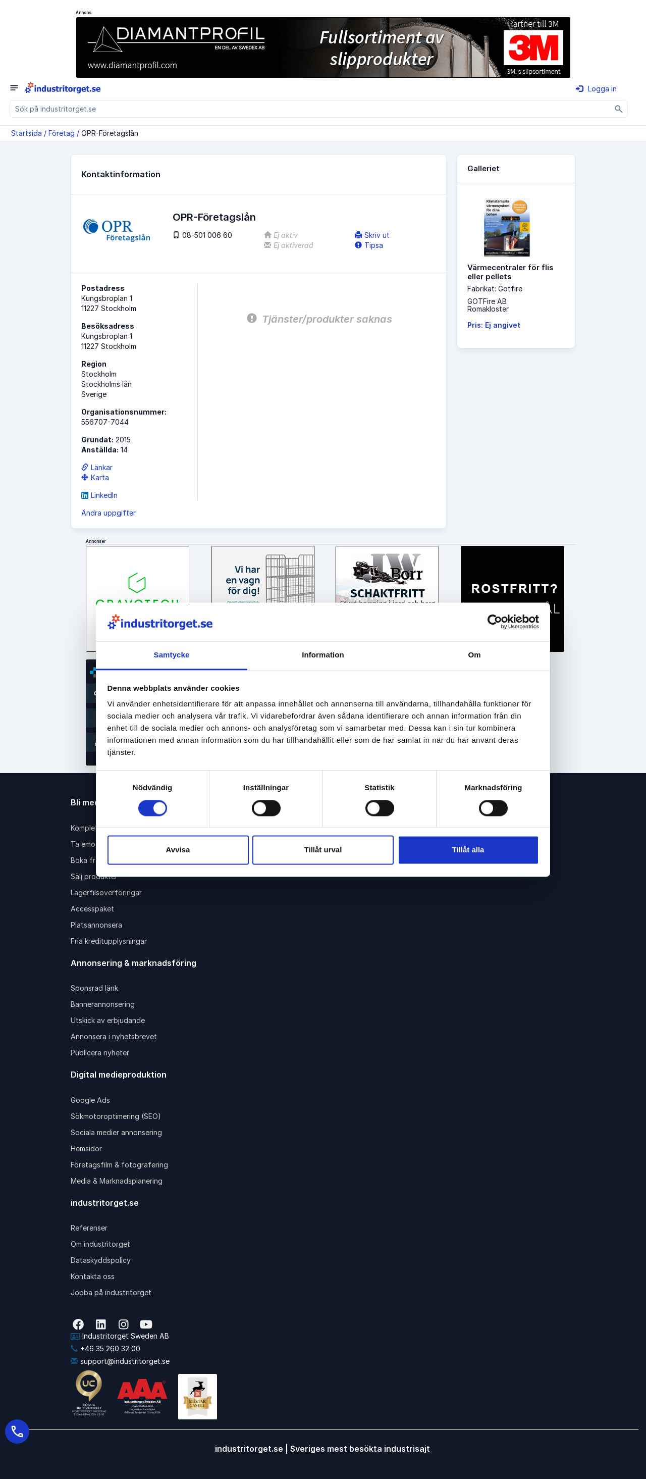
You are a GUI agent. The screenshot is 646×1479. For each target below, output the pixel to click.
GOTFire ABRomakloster (488, 305)
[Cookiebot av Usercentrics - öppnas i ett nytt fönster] (495, 621)
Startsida (26, 133)
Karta (95, 477)
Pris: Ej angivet (493, 325)
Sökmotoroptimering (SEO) (116, 1116)
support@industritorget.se (120, 1361)
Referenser (89, 1227)
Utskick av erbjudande (108, 1020)
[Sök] (619, 109)
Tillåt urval (323, 850)
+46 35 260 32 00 (105, 1348)
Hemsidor (86, 1148)
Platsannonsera (96, 925)
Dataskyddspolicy (101, 1260)
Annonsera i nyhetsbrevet (114, 1036)
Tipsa (369, 245)
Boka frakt (88, 860)
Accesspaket (92, 908)
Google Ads (90, 1100)
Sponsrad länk (94, 988)
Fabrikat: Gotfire (494, 288)
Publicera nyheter (100, 1052)
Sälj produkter (94, 876)
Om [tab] (474, 655)
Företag (61, 133)
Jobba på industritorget (111, 1292)
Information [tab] (323, 655)
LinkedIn (99, 495)
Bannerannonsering (103, 1004)
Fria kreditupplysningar (109, 941)
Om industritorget (100, 1244)
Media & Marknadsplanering (117, 1181)
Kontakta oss (93, 1276)
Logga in (596, 88)
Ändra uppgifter (108, 512)
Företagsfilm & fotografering (119, 1164)
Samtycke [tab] (172, 655)
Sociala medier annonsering (116, 1132)
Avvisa (178, 850)
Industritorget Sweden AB (120, 1336)
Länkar (97, 467)
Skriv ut (372, 235)
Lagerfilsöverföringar (106, 892)
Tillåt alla (468, 850)
